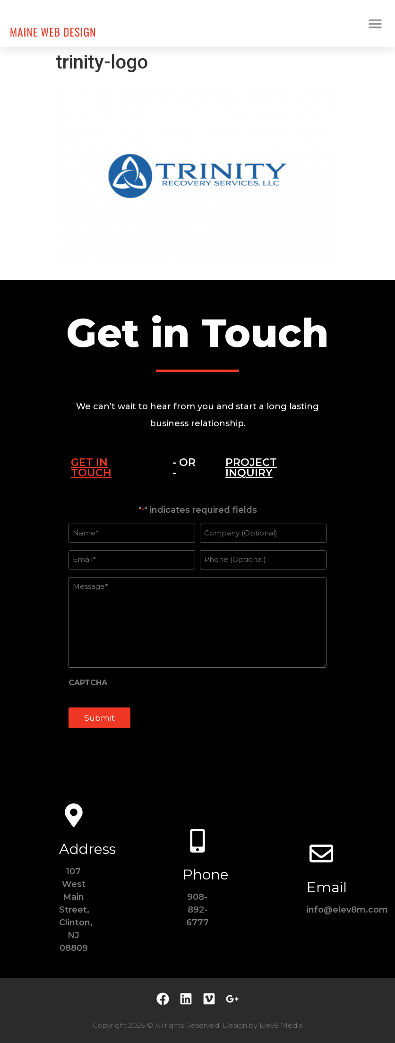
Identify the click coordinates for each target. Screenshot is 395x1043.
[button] (375, 23)
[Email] (321, 853)
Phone (206, 874)
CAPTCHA (88, 683)
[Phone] (197, 841)
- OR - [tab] (184, 467)
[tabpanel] (197, 622)
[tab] (110, 468)
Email (327, 887)
